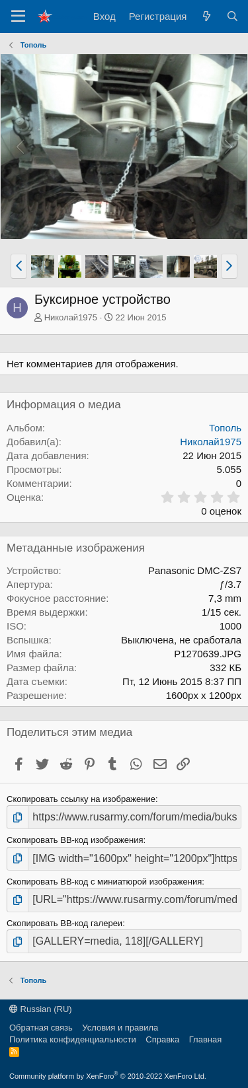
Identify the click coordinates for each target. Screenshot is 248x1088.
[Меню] (18, 16)
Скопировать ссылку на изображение (81, 799)
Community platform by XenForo (107, 1076)
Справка (162, 1039)
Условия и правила (120, 1028)
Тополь (225, 427)
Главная (205, 1039)
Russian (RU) (40, 1009)
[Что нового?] (206, 16)
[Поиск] (232, 16)
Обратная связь (41, 1028)
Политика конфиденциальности (72, 1039)
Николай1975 (70, 317)
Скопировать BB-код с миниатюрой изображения (104, 882)
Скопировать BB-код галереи (64, 923)
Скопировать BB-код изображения (75, 840)
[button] (19, 266)
